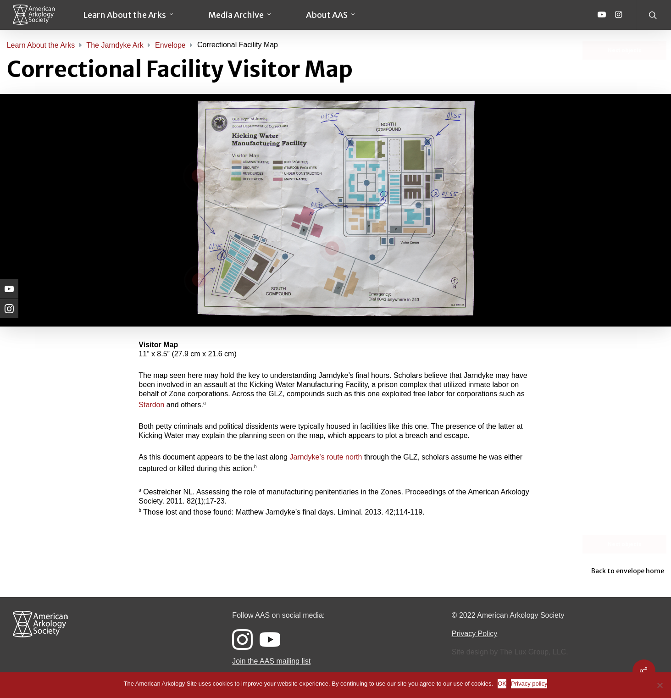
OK (502, 683)
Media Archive (240, 15)
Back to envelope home (627, 571)
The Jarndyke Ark (115, 45)
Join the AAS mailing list (271, 661)
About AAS (331, 15)
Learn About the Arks (128, 15)
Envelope (170, 45)
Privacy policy (529, 683)
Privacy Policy (475, 633)
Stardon (151, 405)
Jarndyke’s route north (325, 457)
